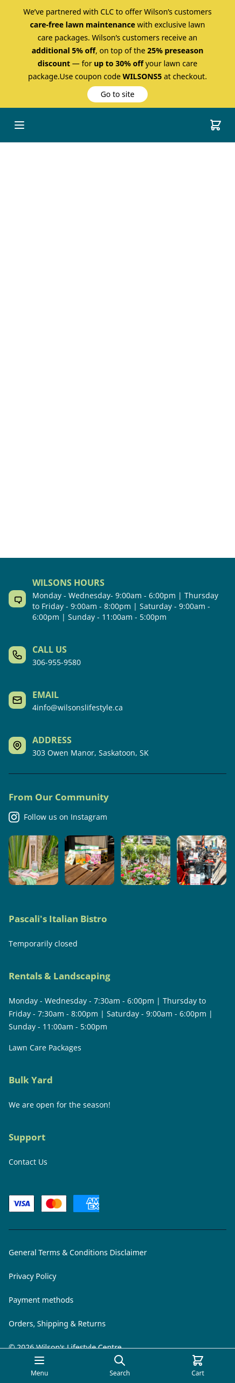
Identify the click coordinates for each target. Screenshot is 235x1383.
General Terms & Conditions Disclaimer (78, 1252)
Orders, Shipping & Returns (57, 1323)
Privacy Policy (32, 1276)
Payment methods (41, 1300)
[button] (117, 94)
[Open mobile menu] (19, 125)
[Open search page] (120, 1366)
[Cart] (215, 125)
